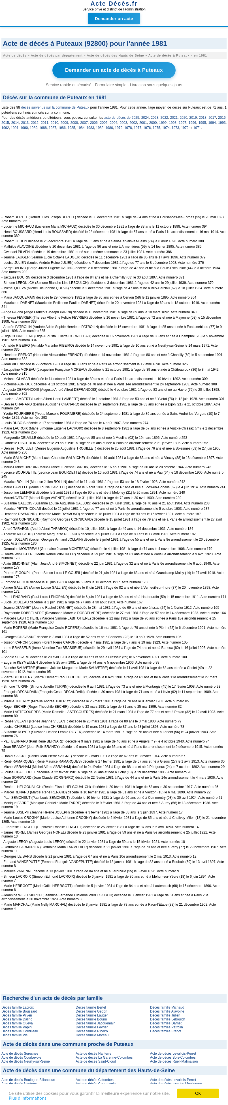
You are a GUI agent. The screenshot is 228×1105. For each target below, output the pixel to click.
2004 (114, 123)
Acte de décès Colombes (94, 1080)
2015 (5, 123)
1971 (197, 128)
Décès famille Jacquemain (95, 1023)
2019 (193, 118)
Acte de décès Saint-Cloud (96, 1061)
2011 (44, 123)
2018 (202, 118)
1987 (52, 128)
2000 (153, 123)
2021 (174, 118)
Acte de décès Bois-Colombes (173, 1057)
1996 (192, 123)
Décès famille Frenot (165, 1031)
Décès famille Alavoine (167, 1011)
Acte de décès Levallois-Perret (173, 1054)
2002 (133, 123)
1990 (24, 128)
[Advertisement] (114, 175)
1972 (185, 128)
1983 (90, 128)
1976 (147, 128)
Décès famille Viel (14, 1035)
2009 (64, 123)
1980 (109, 128)
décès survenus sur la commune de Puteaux (55, 107)
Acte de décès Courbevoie (21, 1057)
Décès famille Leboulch (167, 1019)
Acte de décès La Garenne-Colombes (104, 1057)
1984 (81, 128)
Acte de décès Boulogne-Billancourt (28, 1080)
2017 (212, 118)
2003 (123, 123)
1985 (71, 128)
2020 (183, 118)
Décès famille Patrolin (166, 1027)
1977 (137, 128)
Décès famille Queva (17, 1023)
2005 (104, 123)
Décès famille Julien (165, 1015)
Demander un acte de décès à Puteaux (114, 70)
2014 (15, 123)
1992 (5, 128)
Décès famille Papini (16, 1027)
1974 (166, 128)
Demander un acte (114, 18)
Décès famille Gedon (91, 1011)
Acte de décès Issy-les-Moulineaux (176, 1084)
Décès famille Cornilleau (19, 1031)
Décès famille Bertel (91, 1007)
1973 (175, 128)
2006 (94, 123)
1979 (119, 128)
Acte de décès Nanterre (93, 1054)
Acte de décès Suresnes (19, 1054)
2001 (143, 123)
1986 (62, 128)
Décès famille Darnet (166, 1023)
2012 (35, 123)
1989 (33, 128)
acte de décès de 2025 (121, 118)
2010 (54, 123)
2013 (25, 123)
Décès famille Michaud (167, 1007)
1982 (100, 128)
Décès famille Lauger (92, 1015)
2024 (145, 118)
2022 (164, 118)
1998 (172, 123)
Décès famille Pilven (16, 1015)
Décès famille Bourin (91, 1019)
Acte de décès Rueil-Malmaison (174, 1061)
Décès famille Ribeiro (92, 1031)
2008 (74, 123)
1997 (182, 123)
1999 (163, 123)
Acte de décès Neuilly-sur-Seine (25, 1061)
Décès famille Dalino (16, 1019)
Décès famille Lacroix (17, 1007)
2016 (222, 118)
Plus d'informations (27, 1099)
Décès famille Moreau (92, 1035)
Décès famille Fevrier (92, 1027)
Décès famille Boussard (19, 1011)
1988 (43, 128)
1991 (14, 128)
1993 (222, 123)
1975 (156, 128)
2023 (155, 118)
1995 (202, 123)
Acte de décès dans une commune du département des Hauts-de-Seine (89, 1070)
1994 (212, 123)
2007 (84, 123)
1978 (128, 128)
